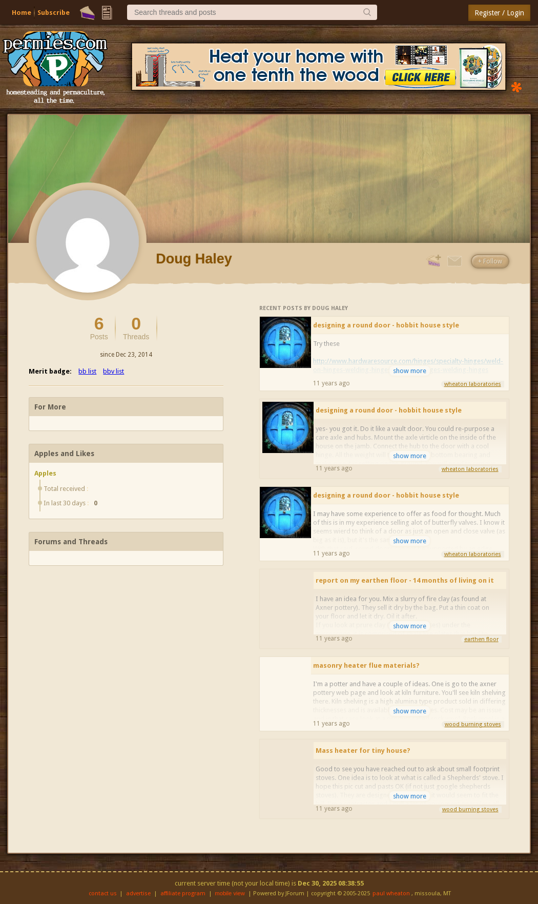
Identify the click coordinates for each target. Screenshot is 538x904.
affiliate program (182, 893)
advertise (138, 893)
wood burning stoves (473, 724)
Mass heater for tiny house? (363, 750)
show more (409, 371)
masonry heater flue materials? (366, 665)
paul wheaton (391, 893)
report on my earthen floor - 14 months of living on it (405, 580)
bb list (87, 371)
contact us (103, 893)
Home (21, 12)
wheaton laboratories (472, 384)
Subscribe (53, 12)
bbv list (113, 371)
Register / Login (499, 13)
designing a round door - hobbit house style (386, 325)
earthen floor (481, 639)
